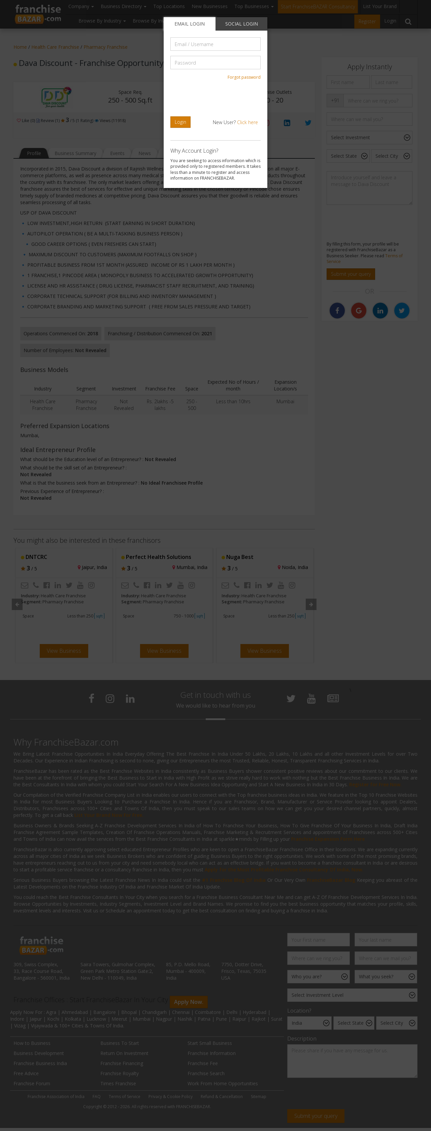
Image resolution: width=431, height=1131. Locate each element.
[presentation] (216, 98)
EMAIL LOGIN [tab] (189, 24)
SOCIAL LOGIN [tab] (241, 24)
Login (180, 122)
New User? (235, 122)
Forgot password (244, 77)
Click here (247, 122)
